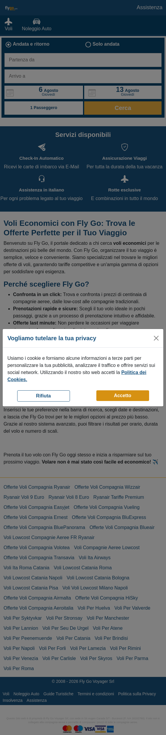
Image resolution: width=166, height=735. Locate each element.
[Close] (156, 338)
